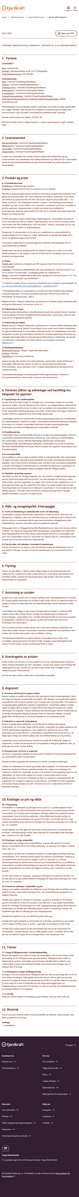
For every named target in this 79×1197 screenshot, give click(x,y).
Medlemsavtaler (17, 17)
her (68, 733)
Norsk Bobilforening (36, 17)
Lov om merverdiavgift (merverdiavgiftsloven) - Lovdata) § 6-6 (29, 286)
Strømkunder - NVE (24, 297)
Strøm (4, 17)
